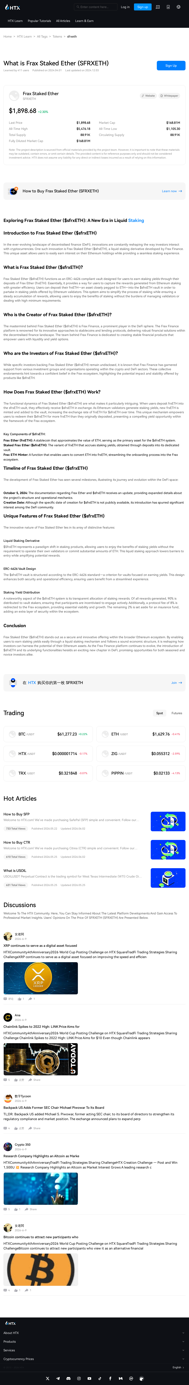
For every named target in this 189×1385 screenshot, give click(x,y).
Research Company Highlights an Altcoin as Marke (41, 1156)
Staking (136, 220)
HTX (32, 682)
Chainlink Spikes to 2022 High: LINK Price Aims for (41, 1027)
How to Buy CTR (16, 842)
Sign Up (171, 65)
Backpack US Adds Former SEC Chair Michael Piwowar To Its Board (53, 1108)
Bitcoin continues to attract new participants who (40, 1237)
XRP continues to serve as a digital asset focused (40, 946)
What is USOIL (14, 871)
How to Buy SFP (16, 814)
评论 (10, 998)
